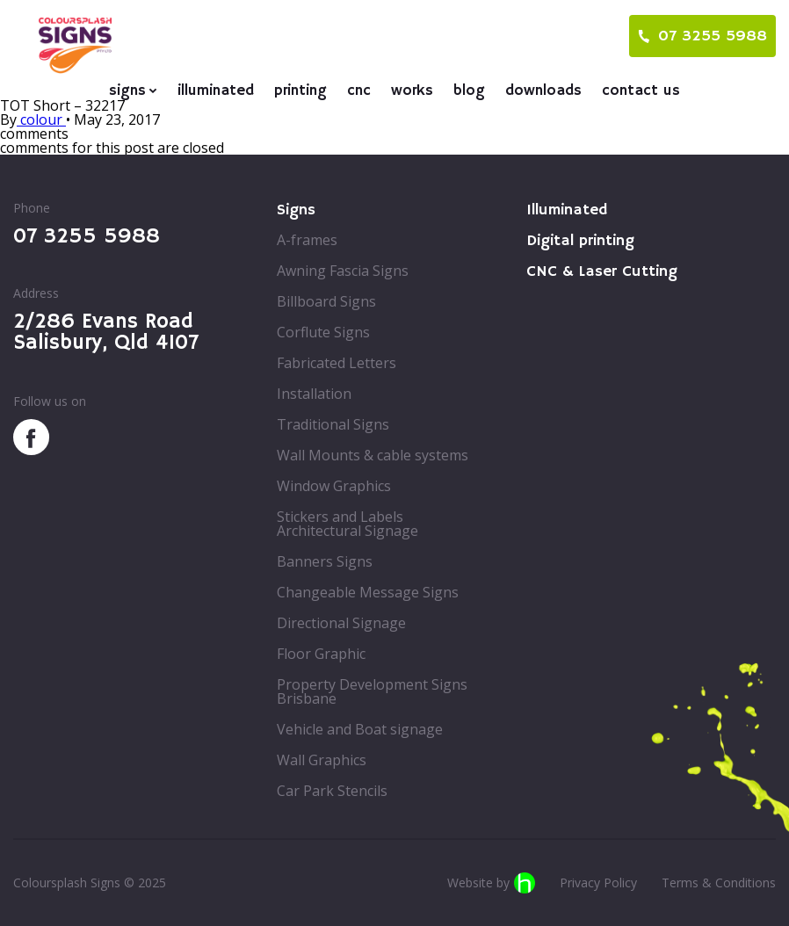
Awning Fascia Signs (343, 270)
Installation (314, 393)
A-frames (307, 240)
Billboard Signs (326, 301)
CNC (359, 91)
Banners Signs (325, 561)
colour (41, 119)
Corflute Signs (323, 332)
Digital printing (580, 240)
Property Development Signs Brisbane (372, 691)
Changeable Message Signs (368, 592)
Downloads (543, 91)
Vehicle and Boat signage (360, 729)
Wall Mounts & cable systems (372, 455)
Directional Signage (341, 623)
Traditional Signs (333, 424)
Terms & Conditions (719, 883)
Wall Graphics (321, 760)
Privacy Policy (598, 883)
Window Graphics (334, 486)
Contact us (641, 91)
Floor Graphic (321, 653)
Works (412, 91)
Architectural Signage (347, 530)
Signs (127, 90)
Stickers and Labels (340, 516)
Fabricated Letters (336, 363)
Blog (469, 91)
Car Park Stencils (332, 790)
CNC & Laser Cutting (601, 271)
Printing (300, 91)
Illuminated (215, 91)
